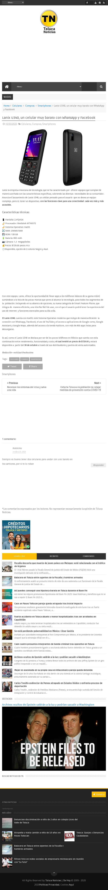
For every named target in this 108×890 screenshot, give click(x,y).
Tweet (11, 366)
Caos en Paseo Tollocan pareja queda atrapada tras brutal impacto (48, 603)
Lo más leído (19, 556)
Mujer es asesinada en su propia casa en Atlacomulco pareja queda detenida (53, 670)
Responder (98, 465)
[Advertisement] (26, 58)
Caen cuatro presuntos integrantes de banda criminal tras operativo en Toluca (54, 644)
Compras (29, 105)
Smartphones (44, 105)
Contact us (98, 794)
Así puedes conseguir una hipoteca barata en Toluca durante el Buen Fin (50, 590)
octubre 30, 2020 (19, 452)
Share (33, 366)
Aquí (71, 884)
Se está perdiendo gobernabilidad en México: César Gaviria (44, 631)
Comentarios (88, 556)
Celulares (17, 105)
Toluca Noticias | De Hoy (58, 880)
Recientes (54, 556)
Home (7, 105)
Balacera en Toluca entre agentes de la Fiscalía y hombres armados (48, 577)
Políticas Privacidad (49, 884)
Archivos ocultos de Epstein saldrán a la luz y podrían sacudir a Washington (52, 657)
